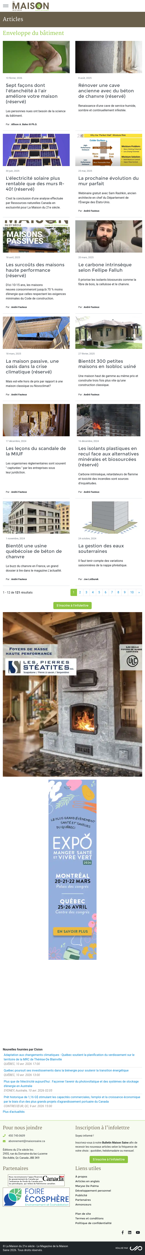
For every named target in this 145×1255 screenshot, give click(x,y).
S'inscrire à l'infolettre (72, 605)
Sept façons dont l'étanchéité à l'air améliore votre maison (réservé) (32, 93)
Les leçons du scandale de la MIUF (36, 451)
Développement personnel (93, 1190)
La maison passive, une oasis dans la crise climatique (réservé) (32, 366)
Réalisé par (122, 1248)
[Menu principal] (5, 5)
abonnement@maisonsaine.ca (26, 1141)
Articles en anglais (87, 1181)
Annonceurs (83, 1204)
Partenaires (83, 1200)
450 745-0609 (16, 1135)
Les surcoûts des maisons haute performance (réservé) (35, 270)
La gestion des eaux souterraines (101, 548)
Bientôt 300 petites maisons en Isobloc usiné (107, 363)
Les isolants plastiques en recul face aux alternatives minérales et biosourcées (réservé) (108, 456)
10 (132, 592)
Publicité (81, 1195)
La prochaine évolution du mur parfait (108, 180)
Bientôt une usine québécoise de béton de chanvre (34, 551)
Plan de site (83, 1213)
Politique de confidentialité (93, 1223)
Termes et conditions (89, 1218)
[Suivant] (139, 592)
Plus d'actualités (14, 1112)
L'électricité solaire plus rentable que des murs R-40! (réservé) (35, 183)
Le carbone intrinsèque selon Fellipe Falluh (105, 267)
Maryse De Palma (87, 1186)
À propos (81, 1176)
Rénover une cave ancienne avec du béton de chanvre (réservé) (106, 91)
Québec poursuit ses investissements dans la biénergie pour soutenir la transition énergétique (66, 1070)
